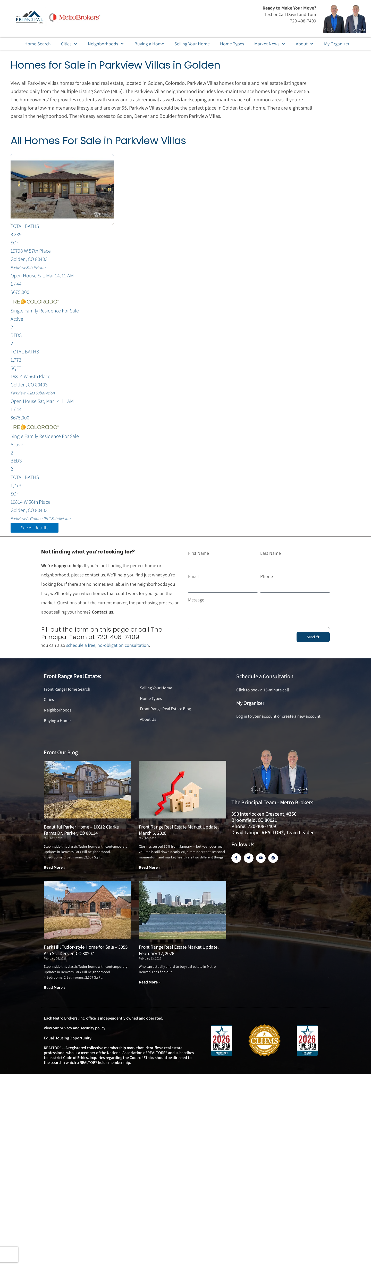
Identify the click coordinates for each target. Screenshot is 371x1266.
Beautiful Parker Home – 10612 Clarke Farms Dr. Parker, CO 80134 (81, 832)
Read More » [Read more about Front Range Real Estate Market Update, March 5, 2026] (150, 870)
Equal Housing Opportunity (67, 1040)
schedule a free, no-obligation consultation (108, 647)
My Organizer (250, 705)
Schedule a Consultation (264, 678)
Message (196, 602)
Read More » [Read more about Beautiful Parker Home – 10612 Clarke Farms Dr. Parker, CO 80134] (54, 870)
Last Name (270, 555)
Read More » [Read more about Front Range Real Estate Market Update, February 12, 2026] (150, 984)
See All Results (34, 530)
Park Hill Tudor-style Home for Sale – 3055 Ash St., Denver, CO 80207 (85, 952)
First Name (198, 555)
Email (193, 579)
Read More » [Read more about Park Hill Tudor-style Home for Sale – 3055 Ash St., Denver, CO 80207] (54, 990)
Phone (266, 579)
